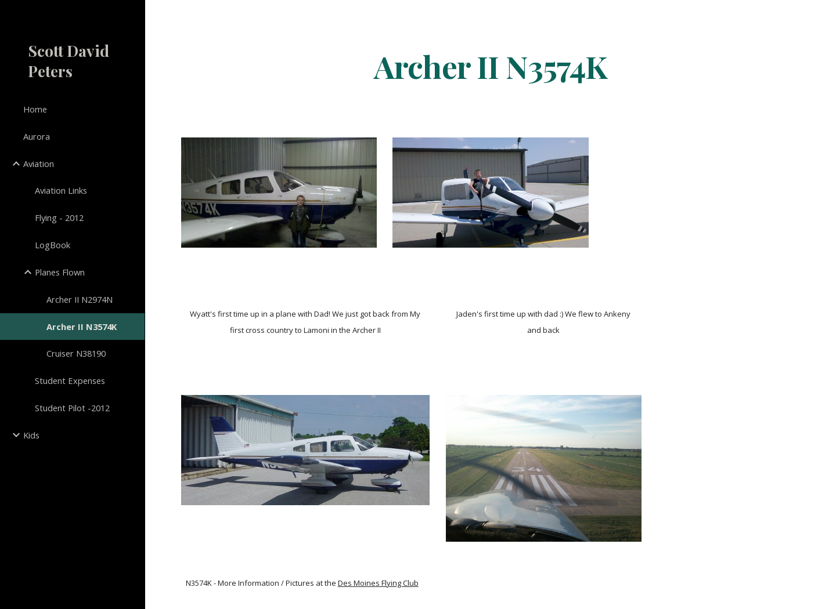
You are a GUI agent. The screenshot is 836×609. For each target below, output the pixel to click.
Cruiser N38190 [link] (76, 353)
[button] (822, 16)
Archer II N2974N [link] (79, 299)
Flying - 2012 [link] (59, 217)
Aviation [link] (38, 163)
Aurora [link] (36, 136)
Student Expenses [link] (70, 380)
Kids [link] (31, 435)
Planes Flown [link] (60, 272)
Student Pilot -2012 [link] (72, 408)
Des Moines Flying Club (378, 583)
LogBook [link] (52, 245)
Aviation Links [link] (61, 190)
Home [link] (35, 109)
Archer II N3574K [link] (81, 326)
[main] (490, 66)
